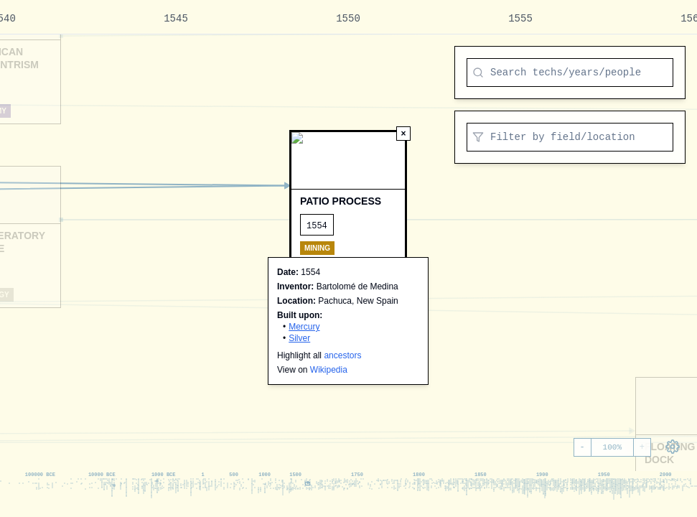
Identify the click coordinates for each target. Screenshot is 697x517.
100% (612, 447)
